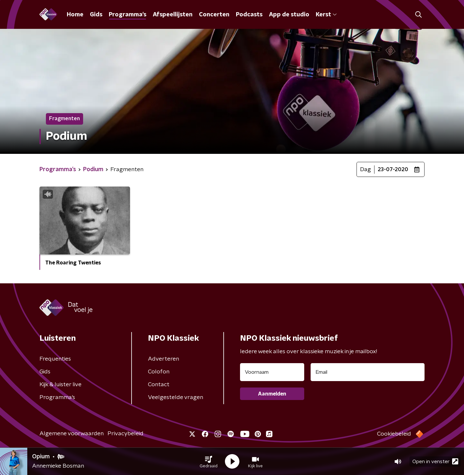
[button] (208, 461)
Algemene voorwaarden (71, 434)
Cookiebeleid (394, 434)
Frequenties (55, 359)
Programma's (127, 15)
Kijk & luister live (60, 385)
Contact (158, 385)
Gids (96, 15)
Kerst (326, 15)
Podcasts (249, 15)
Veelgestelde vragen (175, 397)
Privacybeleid (125, 434)
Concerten (214, 15)
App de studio (289, 15)
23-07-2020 (393, 169)
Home (75, 15)
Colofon (158, 372)
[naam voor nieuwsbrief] (272, 372)
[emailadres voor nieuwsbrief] (368, 372)
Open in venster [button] (435, 461)
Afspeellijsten (173, 15)
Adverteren (163, 359)
